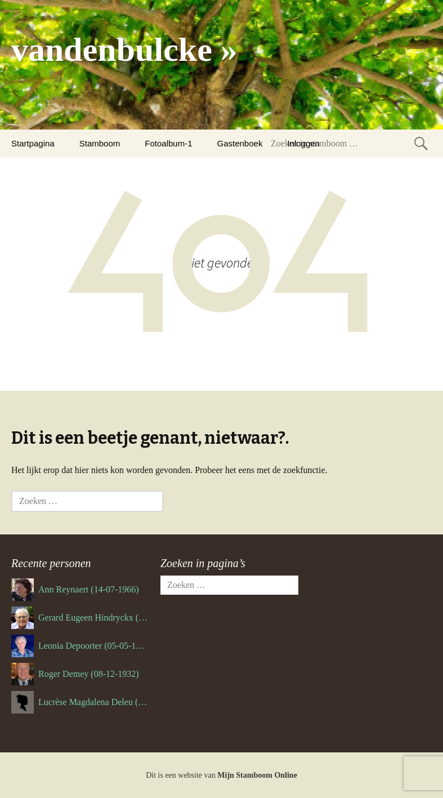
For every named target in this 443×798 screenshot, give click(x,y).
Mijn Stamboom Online (257, 775)
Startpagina (33, 143)
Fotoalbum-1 (168, 143)
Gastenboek (240, 143)
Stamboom (99, 143)
